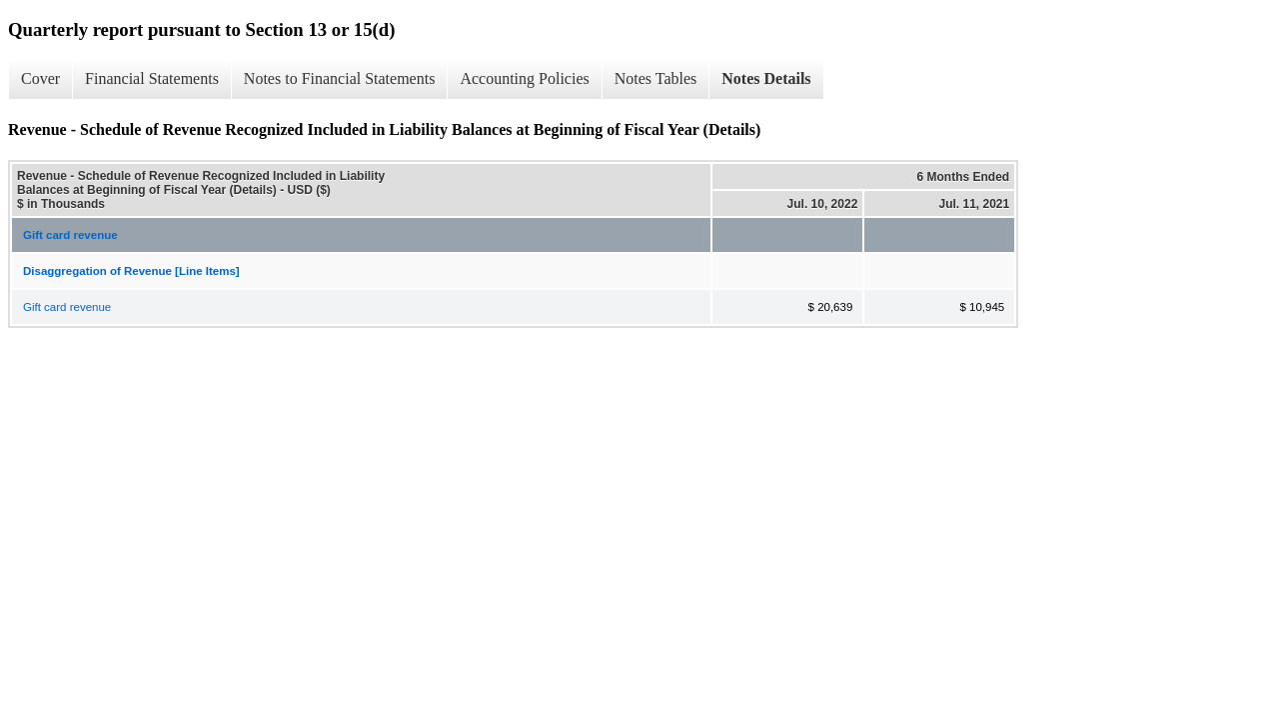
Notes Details (765, 78)
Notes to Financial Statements (340, 78)
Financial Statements (152, 78)
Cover (40, 78)
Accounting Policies (524, 78)
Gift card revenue (70, 235)
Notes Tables (656, 78)
